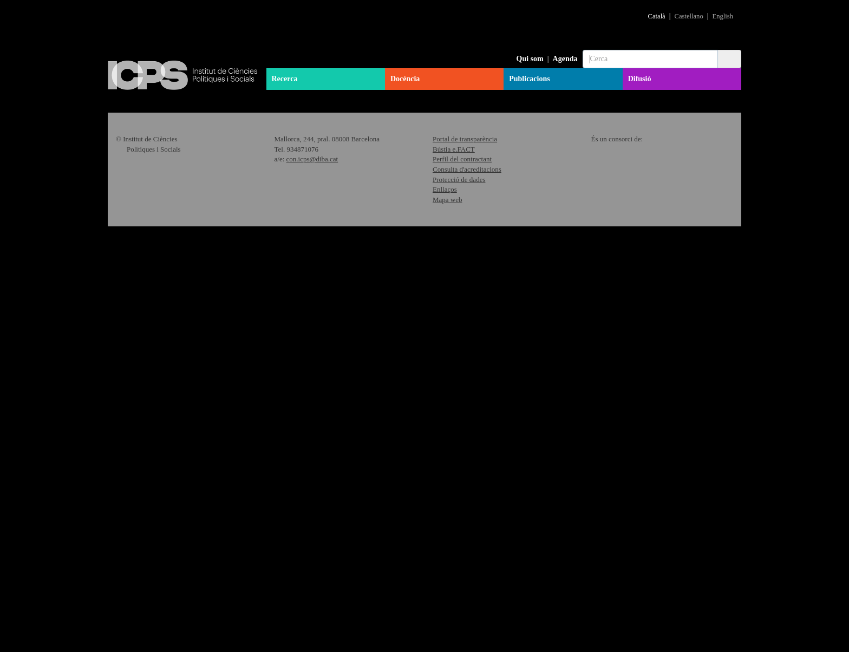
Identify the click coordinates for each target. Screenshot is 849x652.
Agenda (565, 59)
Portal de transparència (465, 564)
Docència (405, 79)
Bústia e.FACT (454, 574)
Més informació (382, 252)
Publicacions (529, 79)
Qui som (530, 59)
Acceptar (652, 633)
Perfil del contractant (462, 585)
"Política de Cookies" (640, 615)
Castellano (689, 16)
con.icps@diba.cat (312, 585)
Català (656, 16)
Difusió (639, 79)
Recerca (285, 79)
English (723, 16)
